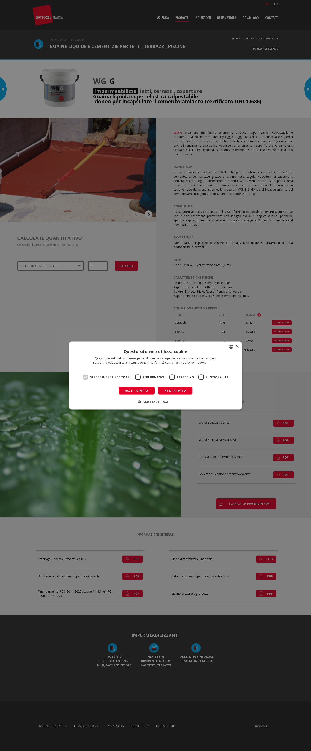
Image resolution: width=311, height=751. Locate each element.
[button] (155, 401)
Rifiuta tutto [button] (175, 390)
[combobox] (231, 347)
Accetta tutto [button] (136, 390)
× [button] (237, 346)
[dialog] (155, 375)
